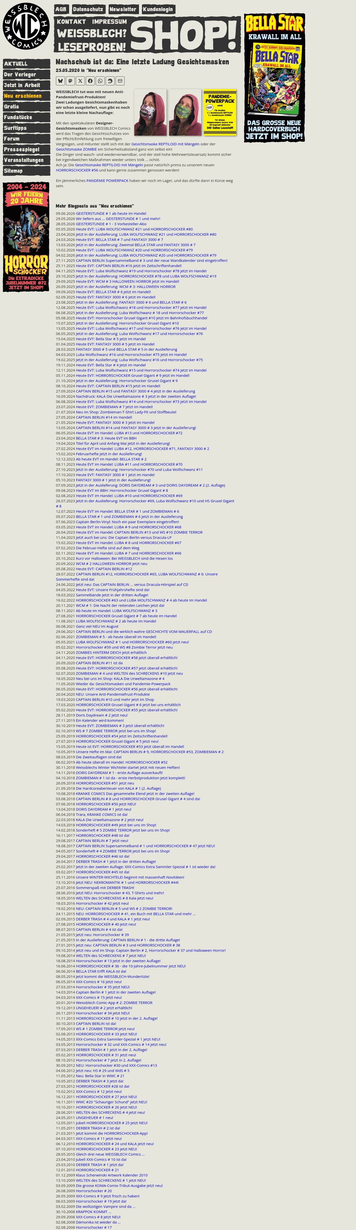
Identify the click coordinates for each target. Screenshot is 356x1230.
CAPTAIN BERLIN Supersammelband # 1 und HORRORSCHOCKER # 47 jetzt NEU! (145, 845)
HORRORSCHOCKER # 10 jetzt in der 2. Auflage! (116, 1018)
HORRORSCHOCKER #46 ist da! (102, 856)
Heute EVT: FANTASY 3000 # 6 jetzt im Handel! (115, 296)
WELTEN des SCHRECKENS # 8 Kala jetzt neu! (114, 897)
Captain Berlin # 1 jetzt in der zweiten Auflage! (116, 992)
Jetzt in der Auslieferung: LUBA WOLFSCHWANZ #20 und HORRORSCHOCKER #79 (146, 255)
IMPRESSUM (109, 20)
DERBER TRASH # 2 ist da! (98, 1127)
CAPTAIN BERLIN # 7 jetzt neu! (102, 840)
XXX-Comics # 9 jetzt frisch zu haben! (107, 1195)
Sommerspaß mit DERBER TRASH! (105, 887)
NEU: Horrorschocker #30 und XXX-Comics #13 (116, 1065)
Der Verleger (20, 74)
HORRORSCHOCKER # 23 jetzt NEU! (106, 1148)
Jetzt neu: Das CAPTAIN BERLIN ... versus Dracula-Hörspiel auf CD (132, 584)
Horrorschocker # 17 (94, 1227)
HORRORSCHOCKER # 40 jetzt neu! (106, 924)
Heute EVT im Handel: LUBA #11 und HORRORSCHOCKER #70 (129, 464)
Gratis (11, 106)
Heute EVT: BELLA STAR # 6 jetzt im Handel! (113, 291)
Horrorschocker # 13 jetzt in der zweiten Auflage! (118, 960)
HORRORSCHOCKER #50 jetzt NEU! (106, 803)
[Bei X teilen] (80, 80)
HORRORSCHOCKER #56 (77, 170)
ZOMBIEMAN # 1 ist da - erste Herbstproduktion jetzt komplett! (130, 777)
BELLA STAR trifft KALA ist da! (101, 971)
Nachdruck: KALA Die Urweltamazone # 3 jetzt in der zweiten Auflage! (136, 396)
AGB (61, 9)
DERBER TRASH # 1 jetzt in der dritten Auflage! (116, 861)
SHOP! (184, 34)
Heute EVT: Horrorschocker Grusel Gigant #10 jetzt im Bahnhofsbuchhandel (141, 317)
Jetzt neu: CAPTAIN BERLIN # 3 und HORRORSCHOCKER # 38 (128, 945)
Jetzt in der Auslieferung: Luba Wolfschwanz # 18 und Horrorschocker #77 (140, 312)
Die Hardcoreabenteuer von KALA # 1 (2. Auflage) (118, 788)
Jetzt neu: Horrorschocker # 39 (102, 934)
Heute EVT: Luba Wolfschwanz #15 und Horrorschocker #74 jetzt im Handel (141, 370)
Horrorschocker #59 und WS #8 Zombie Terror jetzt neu (124, 647)
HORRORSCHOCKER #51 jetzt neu (105, 783)
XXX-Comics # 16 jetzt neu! (99, 981)
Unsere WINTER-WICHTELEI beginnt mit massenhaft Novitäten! (130, 877)
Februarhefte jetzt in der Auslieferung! (109, 453)
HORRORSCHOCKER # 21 (97, 1169)
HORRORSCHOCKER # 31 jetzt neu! (106, 1054)
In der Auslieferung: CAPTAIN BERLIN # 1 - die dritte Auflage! (128, 939)
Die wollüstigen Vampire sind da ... (105, 1206)
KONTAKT (71, 20)
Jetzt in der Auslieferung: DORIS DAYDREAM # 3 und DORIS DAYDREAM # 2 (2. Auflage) (150, 485)
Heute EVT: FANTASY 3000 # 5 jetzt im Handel (115, 343)
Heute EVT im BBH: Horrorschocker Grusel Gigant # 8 (122, 490)
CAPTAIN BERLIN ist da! (96, 1023)
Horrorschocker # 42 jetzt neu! (102, 903)
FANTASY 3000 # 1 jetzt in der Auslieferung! (113, 479)
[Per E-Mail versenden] (120, 80)
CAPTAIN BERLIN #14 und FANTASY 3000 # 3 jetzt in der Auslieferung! (136, 427)
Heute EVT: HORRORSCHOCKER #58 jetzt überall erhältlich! (127, 657)
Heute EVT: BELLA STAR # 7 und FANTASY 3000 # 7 (119, 239)
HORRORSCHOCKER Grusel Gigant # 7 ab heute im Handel (126, 615)
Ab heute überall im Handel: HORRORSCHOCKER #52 (122, 762)
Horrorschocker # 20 (94, 1190)
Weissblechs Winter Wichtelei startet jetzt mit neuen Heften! (128, 767)
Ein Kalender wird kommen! (100, 720)
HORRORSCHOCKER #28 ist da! (102, 1086)
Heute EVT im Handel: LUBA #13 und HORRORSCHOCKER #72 (129, 432)
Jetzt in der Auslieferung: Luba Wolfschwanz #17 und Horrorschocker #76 (139, 333)
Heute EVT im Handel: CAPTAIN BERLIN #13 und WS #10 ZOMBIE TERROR (139, 532)
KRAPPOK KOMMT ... (93, 1211)
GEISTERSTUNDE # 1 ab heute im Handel (111, 213)
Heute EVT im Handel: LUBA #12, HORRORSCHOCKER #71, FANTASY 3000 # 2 (142, 448)
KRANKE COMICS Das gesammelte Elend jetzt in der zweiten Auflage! (135, 793)
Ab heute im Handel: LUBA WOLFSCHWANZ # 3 (116, 610)
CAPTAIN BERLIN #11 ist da (99, 662)
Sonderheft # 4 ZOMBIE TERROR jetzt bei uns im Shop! (123, 850)
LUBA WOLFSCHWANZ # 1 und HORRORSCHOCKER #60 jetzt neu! (132, 641)
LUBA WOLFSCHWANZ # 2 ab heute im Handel (116, 620)
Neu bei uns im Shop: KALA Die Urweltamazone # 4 (120, 678)
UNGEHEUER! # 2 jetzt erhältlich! (104, 1007)
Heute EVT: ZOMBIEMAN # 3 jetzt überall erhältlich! (120, 725)
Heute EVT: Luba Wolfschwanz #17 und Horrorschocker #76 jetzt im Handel (141, 328)
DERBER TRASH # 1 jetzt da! (99, 1164)
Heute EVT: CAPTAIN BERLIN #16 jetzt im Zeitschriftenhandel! (128, 265)
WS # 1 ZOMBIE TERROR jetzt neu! (105, 1028)
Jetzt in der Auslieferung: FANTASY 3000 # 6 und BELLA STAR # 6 (131, 302)
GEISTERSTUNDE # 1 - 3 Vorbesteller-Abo (111, 223)
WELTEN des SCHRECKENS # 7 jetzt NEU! (111, 955)
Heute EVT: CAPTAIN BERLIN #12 (104, 568)
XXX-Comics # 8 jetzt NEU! (98, 1216)
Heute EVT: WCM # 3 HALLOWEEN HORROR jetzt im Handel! (127, 281)
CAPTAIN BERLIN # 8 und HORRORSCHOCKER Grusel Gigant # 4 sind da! (138, 798)
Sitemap (13, 171)
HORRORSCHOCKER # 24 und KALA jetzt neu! (115, 1143)
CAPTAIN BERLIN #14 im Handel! (104, 417)
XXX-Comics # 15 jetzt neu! (99, 997)
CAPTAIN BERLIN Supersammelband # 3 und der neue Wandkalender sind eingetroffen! (151, 260)
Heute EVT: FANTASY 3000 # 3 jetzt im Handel (115, 422)
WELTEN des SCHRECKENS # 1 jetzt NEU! (111, 1180)
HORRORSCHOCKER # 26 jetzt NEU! (106, 1107)
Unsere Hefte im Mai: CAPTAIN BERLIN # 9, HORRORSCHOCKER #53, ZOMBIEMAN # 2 (150, 751)
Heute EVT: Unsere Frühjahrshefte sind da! (112, 589)
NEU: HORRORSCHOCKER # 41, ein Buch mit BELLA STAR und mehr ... (136, 913)
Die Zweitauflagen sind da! (99, 756)
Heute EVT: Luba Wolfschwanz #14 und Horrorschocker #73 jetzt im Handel (141, 401)
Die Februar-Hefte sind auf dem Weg (107, 547)
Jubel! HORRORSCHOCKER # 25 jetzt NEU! (111, 1122)
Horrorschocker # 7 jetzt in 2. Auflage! (108, 1060)
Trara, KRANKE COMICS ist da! (102, 814)
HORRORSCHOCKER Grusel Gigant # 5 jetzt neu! (117, 741)
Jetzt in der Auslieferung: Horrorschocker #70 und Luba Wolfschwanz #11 (139, 469)
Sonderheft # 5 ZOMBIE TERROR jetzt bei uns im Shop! (123, 830)
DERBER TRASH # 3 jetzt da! (99, 1080)
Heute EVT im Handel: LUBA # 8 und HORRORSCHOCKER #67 (128, 542)
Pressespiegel (22, 149)
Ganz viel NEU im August (97, 626)
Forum (12, 138)
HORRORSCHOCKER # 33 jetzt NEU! (106, 1033)
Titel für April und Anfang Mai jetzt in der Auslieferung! (123, 443)
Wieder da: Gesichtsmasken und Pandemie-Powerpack (123, 683)
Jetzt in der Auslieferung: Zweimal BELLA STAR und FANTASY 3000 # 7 (136, 244)
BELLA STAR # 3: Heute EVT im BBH (106, 438)
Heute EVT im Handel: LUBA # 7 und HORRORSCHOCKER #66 (128, 553)
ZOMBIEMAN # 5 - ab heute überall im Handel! (116, 636)
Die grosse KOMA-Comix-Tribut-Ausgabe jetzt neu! (119, 1185)
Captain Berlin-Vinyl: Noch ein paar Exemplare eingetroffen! (127, 521)
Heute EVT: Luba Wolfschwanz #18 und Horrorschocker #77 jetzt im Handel (141, 307)
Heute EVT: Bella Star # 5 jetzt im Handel (111, 338)
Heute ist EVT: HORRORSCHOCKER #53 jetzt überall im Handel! (130, 746)
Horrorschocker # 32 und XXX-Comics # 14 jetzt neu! (121, 1044)
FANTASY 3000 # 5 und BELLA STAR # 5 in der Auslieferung (126, 349)
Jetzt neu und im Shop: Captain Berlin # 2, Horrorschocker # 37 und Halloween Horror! (150, 950)
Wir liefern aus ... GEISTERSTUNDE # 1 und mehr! (118, 218)
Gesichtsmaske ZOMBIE (76, 149)
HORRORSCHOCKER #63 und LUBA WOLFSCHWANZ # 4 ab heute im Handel (141, 600)
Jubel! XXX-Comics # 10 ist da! (101, 1159)
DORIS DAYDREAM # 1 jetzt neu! (103, 809)
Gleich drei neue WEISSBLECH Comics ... (110, 1154)
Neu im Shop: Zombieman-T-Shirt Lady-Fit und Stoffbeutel (126, 411)
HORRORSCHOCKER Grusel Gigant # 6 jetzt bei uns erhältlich (128, 704)
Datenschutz (88, 9)
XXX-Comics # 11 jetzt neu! (99, 1138)
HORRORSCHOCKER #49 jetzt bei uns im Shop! (116, 824)
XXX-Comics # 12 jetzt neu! (99, 1091)
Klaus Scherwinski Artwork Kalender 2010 (111, 1175)
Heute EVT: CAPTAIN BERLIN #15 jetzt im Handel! (118, 385)
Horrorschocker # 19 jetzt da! (101, 1201)
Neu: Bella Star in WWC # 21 (100, 1075)
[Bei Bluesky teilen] (60, 80)
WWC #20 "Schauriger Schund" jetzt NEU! (111, 1101)
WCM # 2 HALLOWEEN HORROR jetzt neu (111, 563)
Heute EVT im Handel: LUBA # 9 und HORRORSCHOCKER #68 (128, 526)
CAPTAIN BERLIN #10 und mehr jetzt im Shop (115, 699)
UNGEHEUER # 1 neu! (94, 1117)
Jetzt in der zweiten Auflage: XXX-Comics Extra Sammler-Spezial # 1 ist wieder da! (145, 866)
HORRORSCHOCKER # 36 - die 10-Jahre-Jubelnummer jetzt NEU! (131, 965)
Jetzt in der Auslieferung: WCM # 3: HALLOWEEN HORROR (126, 286)
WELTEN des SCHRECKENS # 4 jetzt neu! (110, 1112)
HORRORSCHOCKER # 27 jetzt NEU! (106, 1096)
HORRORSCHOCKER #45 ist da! (102, 871)
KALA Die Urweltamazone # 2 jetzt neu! (109, 819)
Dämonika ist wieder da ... (98, 1222)
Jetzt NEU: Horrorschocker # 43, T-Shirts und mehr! (120, 892)
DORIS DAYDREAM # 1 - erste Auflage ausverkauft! (119, 772)
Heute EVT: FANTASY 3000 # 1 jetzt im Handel (115, 474)
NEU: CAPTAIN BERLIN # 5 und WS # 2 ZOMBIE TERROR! (124, 908)
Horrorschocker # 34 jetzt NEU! (103, 1012)
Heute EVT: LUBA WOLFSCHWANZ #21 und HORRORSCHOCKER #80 (134, 228)
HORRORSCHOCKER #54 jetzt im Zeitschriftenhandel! (122, 735)
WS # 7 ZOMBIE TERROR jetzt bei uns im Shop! (116, 730)
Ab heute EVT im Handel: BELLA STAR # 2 (111, 458)
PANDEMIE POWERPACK (107, 180)
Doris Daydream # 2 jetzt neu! (102, 715)
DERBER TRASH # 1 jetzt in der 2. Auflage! (111, 1049)
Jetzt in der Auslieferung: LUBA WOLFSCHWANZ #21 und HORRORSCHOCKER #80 (146, 234)
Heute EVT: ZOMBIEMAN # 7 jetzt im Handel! (114, 406)
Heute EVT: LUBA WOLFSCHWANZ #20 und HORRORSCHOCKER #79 (134, 249)
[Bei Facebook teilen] (90, 80)
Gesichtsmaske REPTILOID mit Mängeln (166, 143)
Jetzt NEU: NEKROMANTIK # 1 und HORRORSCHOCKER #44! (127, 882)
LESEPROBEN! (92, 46)
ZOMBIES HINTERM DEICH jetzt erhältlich (111, 652)
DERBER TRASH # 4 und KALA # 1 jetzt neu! (113, 918)
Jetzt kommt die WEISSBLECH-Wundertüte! (112, 976)
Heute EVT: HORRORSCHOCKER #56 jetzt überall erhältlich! (127, 688)
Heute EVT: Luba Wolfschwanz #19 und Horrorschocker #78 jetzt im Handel (141, 270)
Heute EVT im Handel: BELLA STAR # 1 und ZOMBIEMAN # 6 (127, 511)
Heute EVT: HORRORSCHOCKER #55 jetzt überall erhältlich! (127, 709)
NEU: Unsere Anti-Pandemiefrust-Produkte (113, 694)
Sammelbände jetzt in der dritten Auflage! (112, 594)
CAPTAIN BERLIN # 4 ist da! (99, 929)
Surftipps (15, 128)
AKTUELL (16, 63)
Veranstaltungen (24, 160)
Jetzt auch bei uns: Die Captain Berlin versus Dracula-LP (124, 537)
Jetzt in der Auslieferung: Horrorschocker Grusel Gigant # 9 (127, 380)
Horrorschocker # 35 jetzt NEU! (103, 986)
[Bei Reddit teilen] (110, 80)
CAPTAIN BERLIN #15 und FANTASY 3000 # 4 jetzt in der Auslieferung (135, 391)
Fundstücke (18, 117)
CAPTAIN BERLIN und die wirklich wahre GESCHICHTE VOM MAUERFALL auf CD (144, 631)
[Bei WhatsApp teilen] (100, 80)
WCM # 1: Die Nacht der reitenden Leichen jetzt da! (120, 605)
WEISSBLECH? (92, 32)
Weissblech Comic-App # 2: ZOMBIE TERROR (114, 1002)
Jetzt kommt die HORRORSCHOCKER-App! (112, 1133)
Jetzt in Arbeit (22, 85)
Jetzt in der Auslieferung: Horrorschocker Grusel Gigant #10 (127, 323)
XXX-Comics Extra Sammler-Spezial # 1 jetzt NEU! (118, 1039)
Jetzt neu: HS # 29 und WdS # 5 (102, 1070)
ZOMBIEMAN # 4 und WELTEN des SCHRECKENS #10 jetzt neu (129, 673)
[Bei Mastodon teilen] (70, 80)
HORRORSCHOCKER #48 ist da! (102, 835)
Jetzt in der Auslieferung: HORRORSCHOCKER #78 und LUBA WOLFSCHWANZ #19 (146, 276)
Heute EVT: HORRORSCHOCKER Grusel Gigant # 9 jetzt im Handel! (132, 375)
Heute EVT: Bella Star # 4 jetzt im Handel (111, 364)
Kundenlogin (158, 9)
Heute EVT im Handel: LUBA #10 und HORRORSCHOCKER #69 (129, 495)
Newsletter (123, 9)
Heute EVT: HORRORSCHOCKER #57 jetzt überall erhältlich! (127, 668)
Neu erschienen (23, 96)
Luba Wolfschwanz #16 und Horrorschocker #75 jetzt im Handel (131, 354)
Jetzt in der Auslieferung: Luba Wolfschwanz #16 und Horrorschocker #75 (139, 359)
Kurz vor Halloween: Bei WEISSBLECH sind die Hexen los (124, 558)
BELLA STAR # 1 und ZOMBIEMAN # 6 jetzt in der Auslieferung (129, 516)
